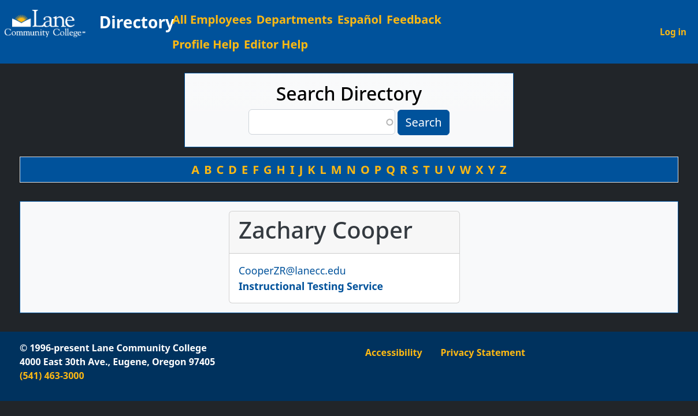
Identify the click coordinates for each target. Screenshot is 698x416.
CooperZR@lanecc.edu (292, 270)
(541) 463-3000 (52, 375)
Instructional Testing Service (311, 286)
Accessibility (393, 352)
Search (423, 122)
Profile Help (205, 44)
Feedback (414, 19)
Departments (295, 19)
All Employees (212, 19)
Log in (673, 32)
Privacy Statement (483, 352)
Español (359, 19)
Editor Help (276, 44)
